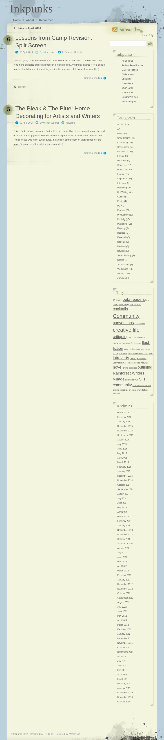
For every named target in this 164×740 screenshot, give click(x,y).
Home (17, 19)
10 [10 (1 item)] (114, 300)
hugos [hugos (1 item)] (115, 353)
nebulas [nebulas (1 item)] (144, 363)
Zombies (121, 278)
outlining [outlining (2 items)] (145, 367)
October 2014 (123, 485)
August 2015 (123, 439)
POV (119, 206)
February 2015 (124, 467)
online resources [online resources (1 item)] (130, 368)
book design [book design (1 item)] (124, 304)
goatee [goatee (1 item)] (132, 349)
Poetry (120, 201)
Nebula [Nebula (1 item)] (137, 363)
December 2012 (125, 584)
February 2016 (124, 417)
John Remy (127, 92)
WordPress (74, 734)
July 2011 (122, 661)
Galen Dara (127, 83)
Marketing (122, 187)
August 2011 (123, 656)
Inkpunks (31, 8)
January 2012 (123, 634)
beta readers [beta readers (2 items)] (134, 299)
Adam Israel (49, 52)
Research (122, 237)
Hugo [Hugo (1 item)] (147, 349)
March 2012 (123, 625)
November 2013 (125, 534)
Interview (121, 183)
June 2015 (122, 449)
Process (69, 52)
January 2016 (123, 421)
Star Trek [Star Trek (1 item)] (147, 385)
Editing (71, 122)
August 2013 (123, 548)
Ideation (121, 174)
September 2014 (125, 489)
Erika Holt (126, 79)
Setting (120, 260)
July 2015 (122, 444)
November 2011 (125, 643)
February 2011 (124, 683)
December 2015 (125, 426)
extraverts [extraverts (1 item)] (117, 343)
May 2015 (122, 453)
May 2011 (122, 670)
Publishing (122, 224)
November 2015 (125, 430)
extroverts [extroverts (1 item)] (126, 343)
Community (122, 142)
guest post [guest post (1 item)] (140, 349)
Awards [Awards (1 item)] (119, 300)
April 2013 (122, 566)
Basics (120, 133)
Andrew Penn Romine (132, 65)
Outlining (121, 196)
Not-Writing (122, 192)
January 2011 (123, 688)
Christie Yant (128, 74)
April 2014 (122, 512)
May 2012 (122, 616)
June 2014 (122, 503)
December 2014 (125, 476)
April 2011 (122, 674)
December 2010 (125, 692)
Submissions (123, 264)
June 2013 (122, 557)
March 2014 (123, 516)
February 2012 (124, 629)
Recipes (121, 233)
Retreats (121, 242)
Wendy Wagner (51, 122)
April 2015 (122, 458)
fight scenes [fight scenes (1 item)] (136, 343)
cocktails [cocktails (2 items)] (120, 309)
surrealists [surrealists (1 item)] (124, 390)
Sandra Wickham (130, 97)
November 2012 (125, 589)
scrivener (22, 86)
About (30, 19)
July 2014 (122, 498)
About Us (121, 124)
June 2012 (122, 611)
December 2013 (125, 530)
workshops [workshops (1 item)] (143, 390)
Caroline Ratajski (130, 70)
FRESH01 (48, 734)
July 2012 (122, 607)
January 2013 (123, 579)
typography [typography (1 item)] (134, 390)
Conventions (123, 147)
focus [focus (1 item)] (126, 349)
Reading (121, 228)
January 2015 (123, 471)
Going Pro (122, 165)
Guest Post (122, 169)
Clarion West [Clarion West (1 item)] (135, 304)
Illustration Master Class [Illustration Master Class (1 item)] (138, 353)
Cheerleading (123, 138)
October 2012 (123, 593)
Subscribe (133, 31)
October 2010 (123, 701)
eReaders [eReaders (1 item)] (141, 337)
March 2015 (123, 462)
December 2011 (125, 638)
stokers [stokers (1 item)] (116, 390)
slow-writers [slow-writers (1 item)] (137, 385)
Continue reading (93, 78)
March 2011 (123, 679)
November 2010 (125, 697)
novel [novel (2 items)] (117, 367)
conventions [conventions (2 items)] (123, 322)
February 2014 (124, 521)
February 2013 (124, 575)
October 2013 (123, 539)
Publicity (121, 219)
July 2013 (122, 552)
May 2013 (122, 561)
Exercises (122, 160)
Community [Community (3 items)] (126, 316)
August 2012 (123, 602)
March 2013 (123, 570)
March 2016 (123, 412)
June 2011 (122, 665)
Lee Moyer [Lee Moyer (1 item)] (134, 358)
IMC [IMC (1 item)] (151, 353)
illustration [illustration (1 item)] (123, 353)
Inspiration (122, 178)
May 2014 (122, 507)
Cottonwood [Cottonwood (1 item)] (139, 323)
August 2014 (123, 494)
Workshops (122, 269)
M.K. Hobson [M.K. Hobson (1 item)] (128, 363)
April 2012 (122, 620)
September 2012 (125, 598)
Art (118, 129)
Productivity (122, 215)
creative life (122, 151)
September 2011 (125, 652)
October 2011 (123, 647)
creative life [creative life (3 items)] (126, 330)
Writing (120, 273)
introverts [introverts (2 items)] (121, 358)
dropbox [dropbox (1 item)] (132, 337)
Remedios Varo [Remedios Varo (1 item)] (131, 380)
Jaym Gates (127, 88)
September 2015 (125, 435)
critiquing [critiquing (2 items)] (120, 336)
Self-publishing (124, 255)
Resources (46, 19)
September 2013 (125, 543)
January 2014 (123, 525)
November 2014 (125, 480)
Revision (78, 52)
